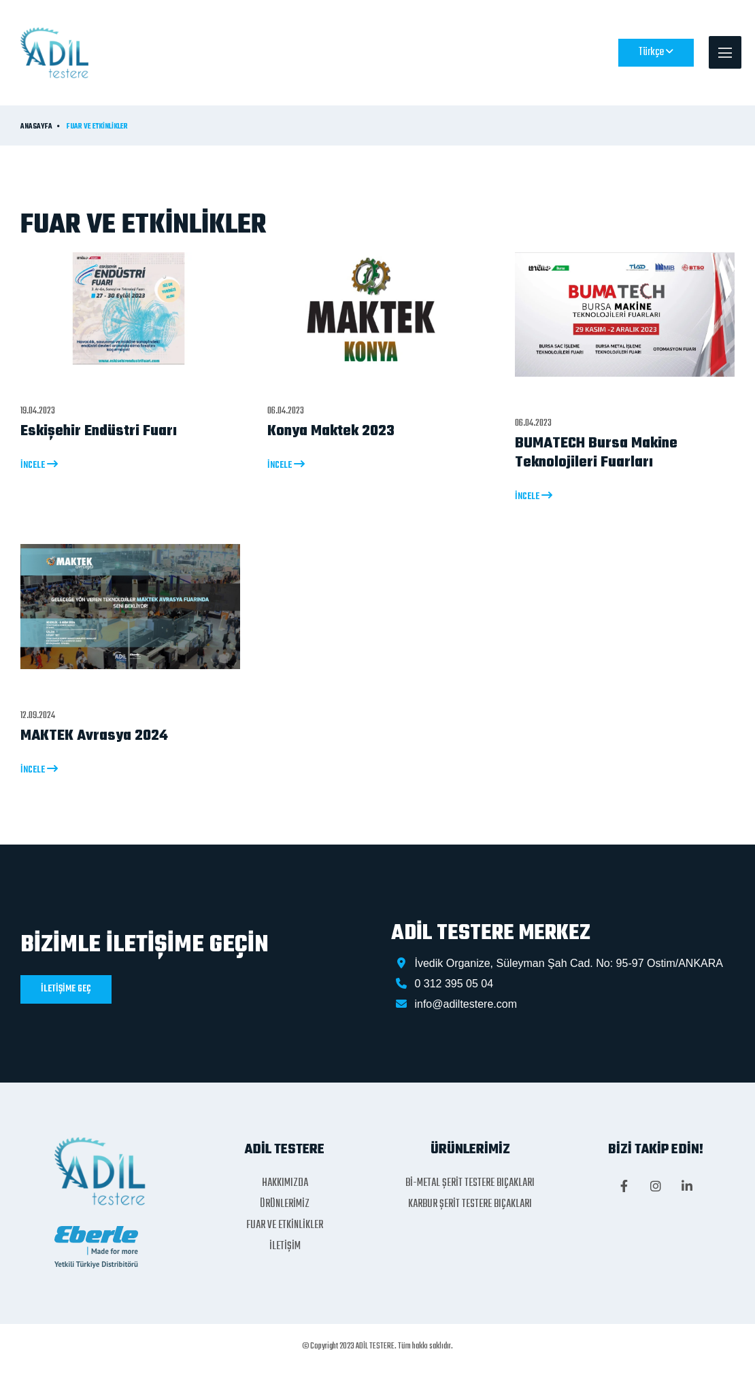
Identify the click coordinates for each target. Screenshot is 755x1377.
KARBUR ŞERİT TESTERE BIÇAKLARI (470, 1204)
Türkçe (656, 52)
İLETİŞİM (285, 1246)
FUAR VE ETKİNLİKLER (97, 127)
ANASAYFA (36, 127)
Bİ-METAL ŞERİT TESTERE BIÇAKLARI (470, 1183)
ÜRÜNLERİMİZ (284, 1204)
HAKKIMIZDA (285, 1183)
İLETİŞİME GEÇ (66, 989)
